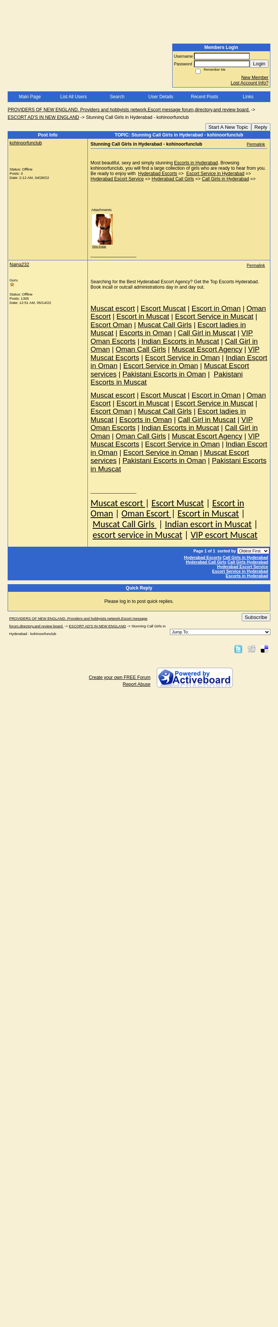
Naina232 (19, 264)
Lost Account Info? (249, 83)
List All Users (73, 96)
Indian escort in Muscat (208, 524)
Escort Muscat (177, 502)
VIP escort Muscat (224, 534)
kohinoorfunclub (26, 143)
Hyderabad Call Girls (173, 179)
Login (259, 64)
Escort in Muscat (208, 513)
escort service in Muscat (137, 534)
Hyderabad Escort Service (117, 179)
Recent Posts (204, 96)
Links (248, 96)
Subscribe (256, 617)
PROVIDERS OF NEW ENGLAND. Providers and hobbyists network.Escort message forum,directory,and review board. (129, 109)
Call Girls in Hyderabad (225, 179)
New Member (254, 77)
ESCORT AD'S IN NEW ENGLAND (43, 117)
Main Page (29, 96)
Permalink (256, 144)
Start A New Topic (228, 127)
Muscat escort (118, 502)
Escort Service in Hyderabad (215, 173)
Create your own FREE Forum (119, 677)
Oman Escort (146, 513)
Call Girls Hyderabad (248, 562)
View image (99, 246)
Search (117, 96)
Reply (260, 127)
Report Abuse (136, 684)
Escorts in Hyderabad (196, 163)
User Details (160, 96)
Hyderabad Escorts (157, 173)
